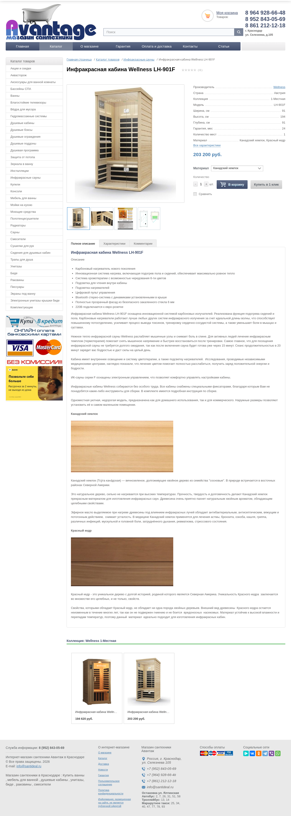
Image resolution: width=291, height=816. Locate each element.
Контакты (190, 45)
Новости (103, 768)
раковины (23, 783)
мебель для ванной (23, 778)
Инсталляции (19, 169)
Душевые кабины (22, 121)
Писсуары (17, 285)
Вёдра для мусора (23, 107)
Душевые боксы (21, 128)
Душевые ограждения (25, 135)
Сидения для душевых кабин (30, 251)
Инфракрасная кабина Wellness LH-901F (155, 710)
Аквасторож (18, 73)
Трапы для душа (21, 258)
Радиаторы (18, 224)
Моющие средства (23, 210)
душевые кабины (54, 778)
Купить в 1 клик (266, 183)
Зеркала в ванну (21, 162)
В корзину (232, 183)
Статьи (223, 45)
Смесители (18, 237)
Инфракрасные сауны (25, 176)
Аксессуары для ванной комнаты (33, 80)
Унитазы (16, 264)
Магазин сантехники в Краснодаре (33, 774)
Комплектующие (21, 305)
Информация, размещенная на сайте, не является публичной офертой (114, 801)
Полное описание (83, 242)
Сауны (15, 230)
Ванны (15, 94)
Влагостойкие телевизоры (28, 101)
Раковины (17, 278)
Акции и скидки (20, 66)
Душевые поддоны (23, 142)
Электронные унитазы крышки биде (35, 299)
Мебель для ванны (23, 196)
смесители (42, 783)
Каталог (56, 45)
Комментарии (143, 242)
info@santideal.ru (28, 765)
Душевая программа (24, 148)
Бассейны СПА (20, 87)
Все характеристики (207, 143)
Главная (22, 45)
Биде (14, 271)
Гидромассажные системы (28, 114)
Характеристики (114, 242)
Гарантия (123, 45)
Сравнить (205, 192)
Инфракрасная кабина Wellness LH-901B (103, 710)
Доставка (103, 762)
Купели (15, 183)
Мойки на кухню (21, 203)
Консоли (16, 189)
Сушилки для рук (22, 244)
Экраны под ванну (22, 292)
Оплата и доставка (156, 45)
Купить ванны (73, 774)
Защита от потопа (22, 155)
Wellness (279, 85)
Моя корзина (227, 11)
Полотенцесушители (24, 217)
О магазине (89, 45)
